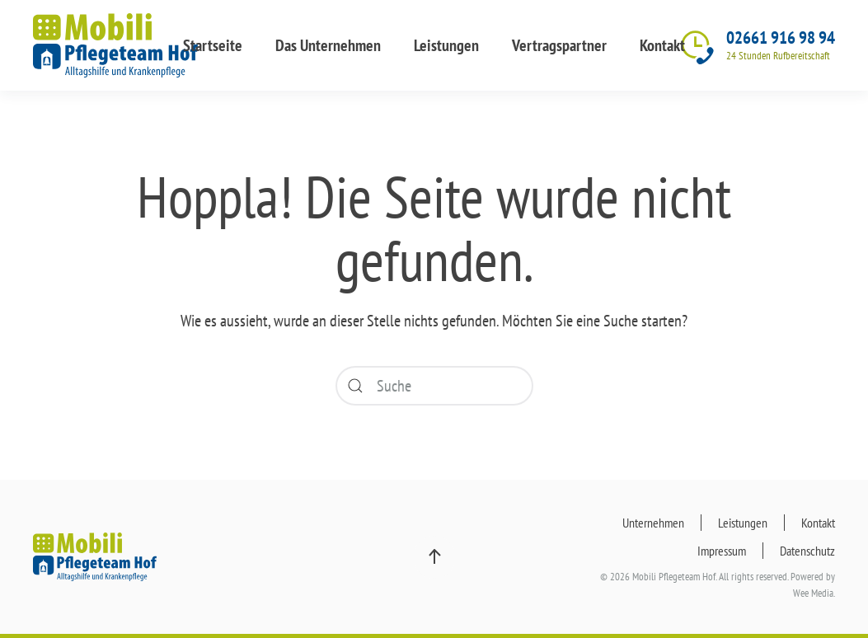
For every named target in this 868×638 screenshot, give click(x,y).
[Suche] (434, 386)
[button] (434, 557)
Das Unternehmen (328, 45)
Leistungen (446, 45)
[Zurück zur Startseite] (115, 45)
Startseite (212, 45)
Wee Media (813, 593)
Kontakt (662, 45)
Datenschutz (807, 550)
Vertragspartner (559, 45)
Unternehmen (653, 522)
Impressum (721, 550)
